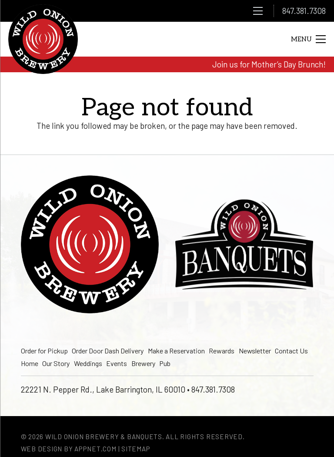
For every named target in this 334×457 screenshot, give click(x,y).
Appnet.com (95, 449)
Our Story (56, 363)
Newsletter (255, 350)
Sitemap (135, 449)
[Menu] (257, 11)
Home (29, 363)
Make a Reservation (176, 350)
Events (116, 363)
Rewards (221, 350)
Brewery (143, 363)
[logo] (43, 39)
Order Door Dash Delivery (108, 350)
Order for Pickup (44, 350)
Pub (164, 363)
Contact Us (291, 350)
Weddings (88, 363)
